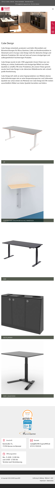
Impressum (43, 480)
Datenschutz (50, 480)
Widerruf (47, 478)
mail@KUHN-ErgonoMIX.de (23, 4)
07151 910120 (35, 4)
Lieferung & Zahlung (38, 478)
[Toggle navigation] (53, 9)
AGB (52, 478)
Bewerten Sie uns (29, 1)
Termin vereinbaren (19, 1)
